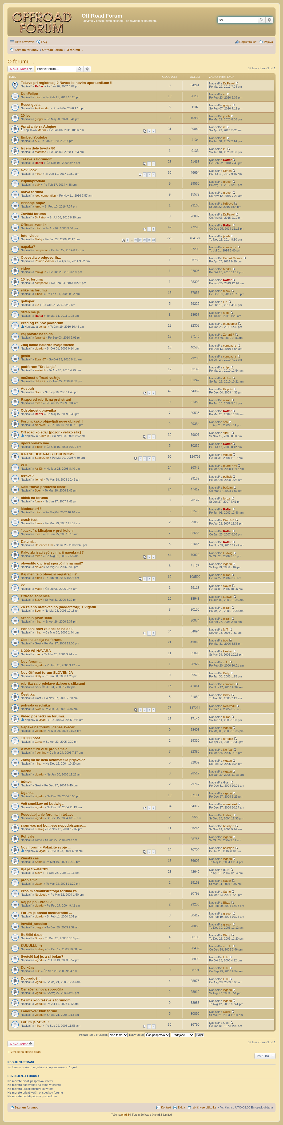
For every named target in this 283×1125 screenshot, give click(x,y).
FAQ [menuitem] (44, 41)
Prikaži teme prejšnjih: (103, 1034)
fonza (38, 501)
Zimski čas (30, 858)
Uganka (27, 793)
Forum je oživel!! (35, 1022)
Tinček (39, 293)
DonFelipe (29, 94)
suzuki (227, 946)
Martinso (40, 151)
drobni (227, 378)
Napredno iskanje (269, 20)
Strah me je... (32, 312)
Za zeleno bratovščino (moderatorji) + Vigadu (58, 607)
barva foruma (32, 192)
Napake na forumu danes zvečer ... (49, 727)
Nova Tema (19, 69)
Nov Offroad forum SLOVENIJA (47, 673)
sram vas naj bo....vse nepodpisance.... (53, 825)
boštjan (228, 487)
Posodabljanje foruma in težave (47, 815)
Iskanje (262, 20)
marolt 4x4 (230, 465)
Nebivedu (41, 425)
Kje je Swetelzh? (34, 869)
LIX (37, 304)
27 (140, 240)
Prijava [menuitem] (268, 41)
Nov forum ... (31, 662)
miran (38, 97)
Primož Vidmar (44, 261)
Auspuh (27, 389)
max (38, 654)
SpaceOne (42, 457)
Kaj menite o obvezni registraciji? (49, 574)
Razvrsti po (149, 1034)
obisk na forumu (34, 498)
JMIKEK (40, 381)
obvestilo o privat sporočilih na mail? (52, 563)
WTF (25, 465)
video (25, 268)
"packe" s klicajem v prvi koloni (47, 531)
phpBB (125, 1114)
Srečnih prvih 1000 (36, 618)
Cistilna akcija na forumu (41, 640)
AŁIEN (39, 468)
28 (145, 240)
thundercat (230, 323)
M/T (225, 629)
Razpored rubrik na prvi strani (46, 399)
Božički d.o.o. (32, 935)
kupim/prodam (33, 181)
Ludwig (228, 553)
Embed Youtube (34, 137)
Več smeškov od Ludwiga (42, 804)
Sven (38, 392)
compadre (41, 250)
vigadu (39, 348)
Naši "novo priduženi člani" (44, 487)
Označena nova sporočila (42, 989)
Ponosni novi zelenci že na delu (47, 629)
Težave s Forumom (36, 159)
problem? (29, 880)
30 (153, 240)
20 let (25, 115)
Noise (227, 1011)
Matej (38, 239)
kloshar (228, 651)
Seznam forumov (26, 1107)
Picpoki (228, 389)
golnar (43, 326)
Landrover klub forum (39, 1011)
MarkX (42, 130)
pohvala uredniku (35, 705)
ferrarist (40, 337)
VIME (226, 432)
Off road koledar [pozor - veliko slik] (51, 432)
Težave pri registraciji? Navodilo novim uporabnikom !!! (67, 83)
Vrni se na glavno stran (26, 1051)
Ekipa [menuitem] (181, 1107)
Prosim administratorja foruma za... (50, 891)
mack (226, 291)
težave (26, 782)
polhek (227, 476)
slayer (39, 566)
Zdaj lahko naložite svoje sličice (47, 345)
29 (149, 240)
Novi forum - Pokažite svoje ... (46, 847)
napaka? (28, 247)
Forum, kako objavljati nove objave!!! (52, 421)
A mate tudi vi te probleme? (44, 749)
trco (225, 640)
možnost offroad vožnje (40, 378)
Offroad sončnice (35, 596)
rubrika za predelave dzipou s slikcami (53, 683)
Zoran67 (228, 334)
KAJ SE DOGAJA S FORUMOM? (47, 454)
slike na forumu (34, 290)
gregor (227, 105)
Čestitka (27, 694)
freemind (40, 752)
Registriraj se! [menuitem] (248, 41)
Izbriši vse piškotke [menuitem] (204, 1107)
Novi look (29, 170)
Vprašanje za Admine (38, 126)
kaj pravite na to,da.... (39, 334)
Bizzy (38, 599)
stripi (226, 312)
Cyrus (39, 741)
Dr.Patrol (229, 83)
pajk (37, 184)
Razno (26, 771)
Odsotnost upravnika (38, 410)
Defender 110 (44, 545)
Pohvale (27, 836)
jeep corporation (45, 195)
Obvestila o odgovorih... (41, 257)
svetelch (40, 370)
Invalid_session (34, 924)
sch (225, 422)
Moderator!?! (31, 509)
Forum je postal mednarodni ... (46, 913)
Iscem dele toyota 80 (38, 148)
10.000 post (30, 738)
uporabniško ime (35, 443)
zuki (226, 662)
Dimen (227, 170)
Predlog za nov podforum (42, 323)
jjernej (39, 479)
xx (23, 585)
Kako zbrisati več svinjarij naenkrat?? (52, 552)
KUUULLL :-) (31, 946)
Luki (226, 957)
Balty (38, 676)
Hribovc (228, 203)
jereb (226, 116)
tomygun (40, 272)
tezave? (27, 476)
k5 (224, 149)
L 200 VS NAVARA (36, 651)
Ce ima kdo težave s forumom (45, 1000)
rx (224, 94)
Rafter (39, 86)
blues (38, 577)
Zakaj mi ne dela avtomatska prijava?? (53, 760)
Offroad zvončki (34, 225)
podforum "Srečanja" (38, 367)
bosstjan (228, 826)
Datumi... (28, 541)
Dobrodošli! (31, 978)
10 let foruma (32, 279)
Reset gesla (30, 105)
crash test (29, 520)
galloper (27, 301)
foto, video (30, 236)
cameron (229, 684)
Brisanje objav (33, 203)
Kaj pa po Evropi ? (36, 902)
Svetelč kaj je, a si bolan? (42, 957)
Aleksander (42, 108)
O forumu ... (21, 61)
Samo (39, 861)
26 (135, 240)
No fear (228, 749)
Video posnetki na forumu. (43, 716)
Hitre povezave (24, 41)
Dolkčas (27, 967)
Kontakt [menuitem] (166, 1107)
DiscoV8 (228, 520)
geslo (25, 356)
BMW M (44, 435)
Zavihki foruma (33, 214)
